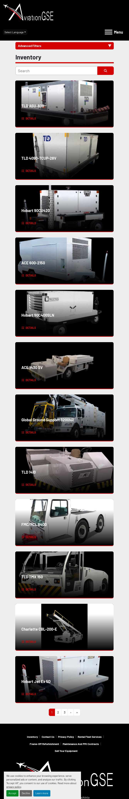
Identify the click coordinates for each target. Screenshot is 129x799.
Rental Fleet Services (90, 736)
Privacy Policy (66, 736)
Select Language (14, 32)
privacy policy (13, 786)
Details (31, 118)
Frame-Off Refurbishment (44, 744)
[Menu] (108, 32)
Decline (26, 793)
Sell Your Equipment (66, 750)
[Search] (56, 70)
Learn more (41, 793)
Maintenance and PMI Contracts (81, 744)
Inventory (32, 736)
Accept (12, 793)
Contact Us (48, 736)
